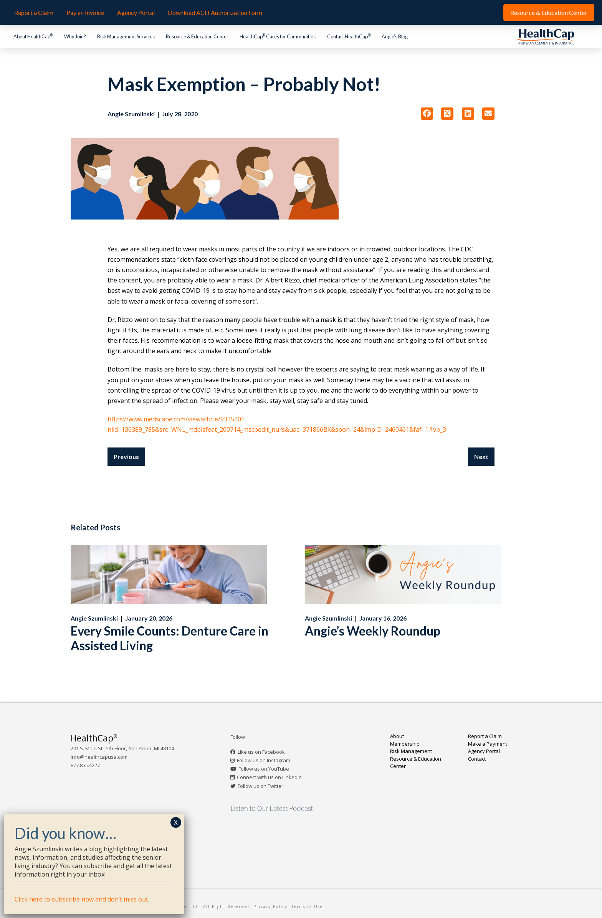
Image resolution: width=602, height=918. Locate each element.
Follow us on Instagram (263, 760)
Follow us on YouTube (263, 768)
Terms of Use (307, 906)
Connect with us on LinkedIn (269, 777)
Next (481, 456)
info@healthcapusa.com (99, 756)
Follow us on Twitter (260, 786)
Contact (477, 758)
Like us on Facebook (261, 751)
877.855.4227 (85, 765)
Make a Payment (487, 743)
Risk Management (411, 751)
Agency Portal (484, 751)
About (397, 736)
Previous (126, 456)
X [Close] (176, 822)
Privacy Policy (270, 906)
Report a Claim (485, 736)
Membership (405, 743)
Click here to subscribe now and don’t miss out (81, 899)
